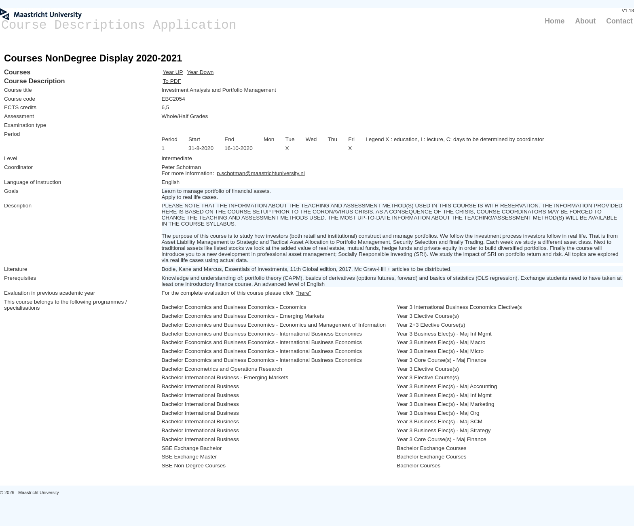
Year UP (173, 72)
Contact (619, 21)
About (585, 21)
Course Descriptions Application (119, 25)
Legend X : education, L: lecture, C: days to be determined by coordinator (455, 139)
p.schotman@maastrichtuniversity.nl (261, 173)
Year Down (200, 72)
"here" (303, 293)
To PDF (172, 81)
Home (554, 21)
